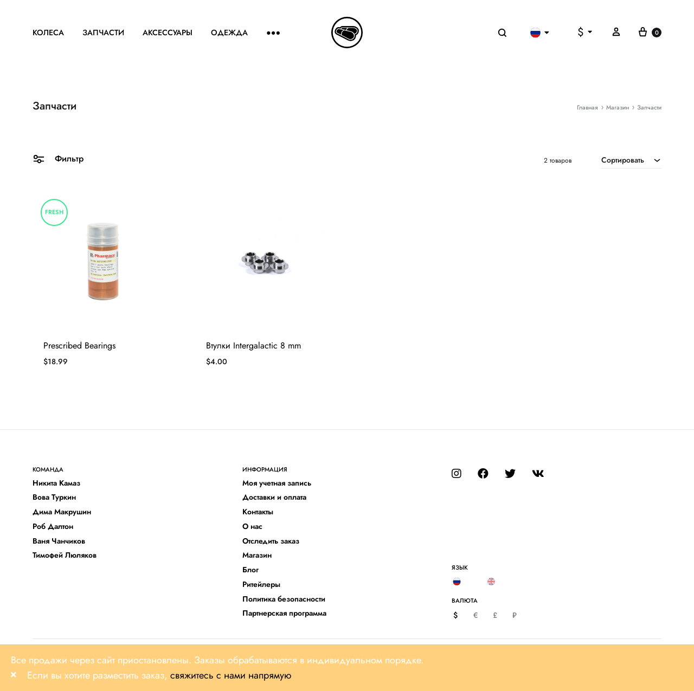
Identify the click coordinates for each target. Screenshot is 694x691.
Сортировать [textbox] (622, 159)
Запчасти (103, 32)
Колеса (48, 32)
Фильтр (58, 158)
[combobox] (631, 160)
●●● (273, 32)
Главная (587, 107)
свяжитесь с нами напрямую (230, 675)
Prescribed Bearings (79, 345)
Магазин (617, 107)
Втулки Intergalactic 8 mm (253, 345)
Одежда (229, 32)
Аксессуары (167, 32)
